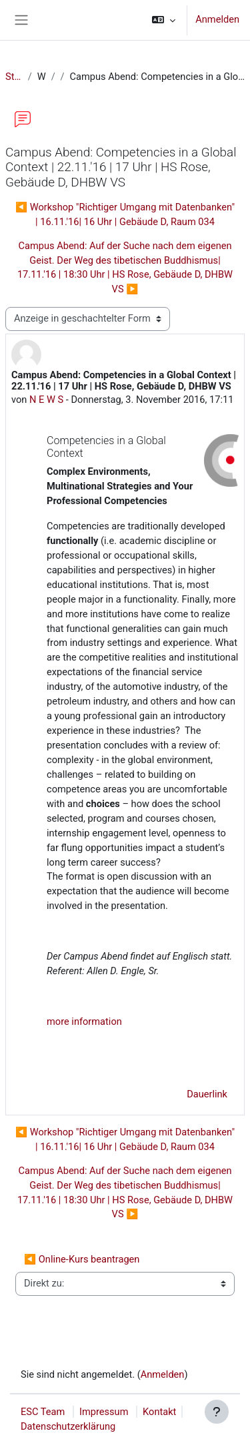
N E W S (46, 400)
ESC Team (43, 1412)
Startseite (14, 77)
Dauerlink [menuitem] (207, 1094)
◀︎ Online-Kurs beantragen (81, 1259)
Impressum (104, 1412)
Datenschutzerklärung (68, 1426)
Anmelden (217, 19)
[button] (163, 20)
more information (84, 1021)
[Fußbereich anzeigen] (217, 1412)
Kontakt (159, 1412)
